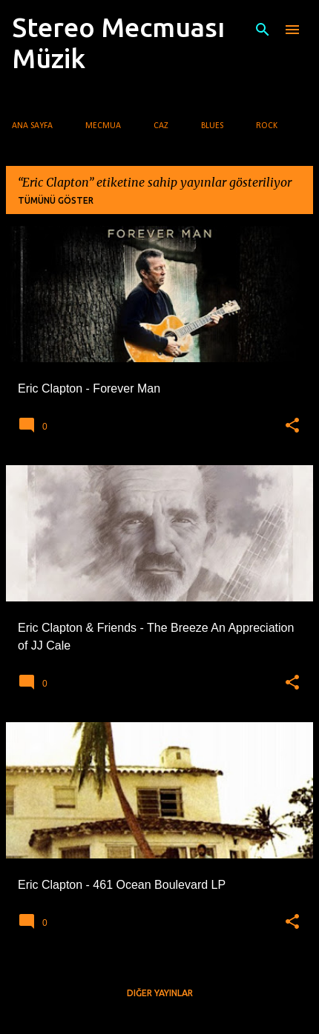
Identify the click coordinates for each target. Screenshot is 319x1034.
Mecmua (103, 125)
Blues (212, 125)
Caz (161, 125)
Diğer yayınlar (160, 993)
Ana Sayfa (32, 125)
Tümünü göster (55, 200)
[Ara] (263, 29)
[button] (292, 426)
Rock (266, 125)
